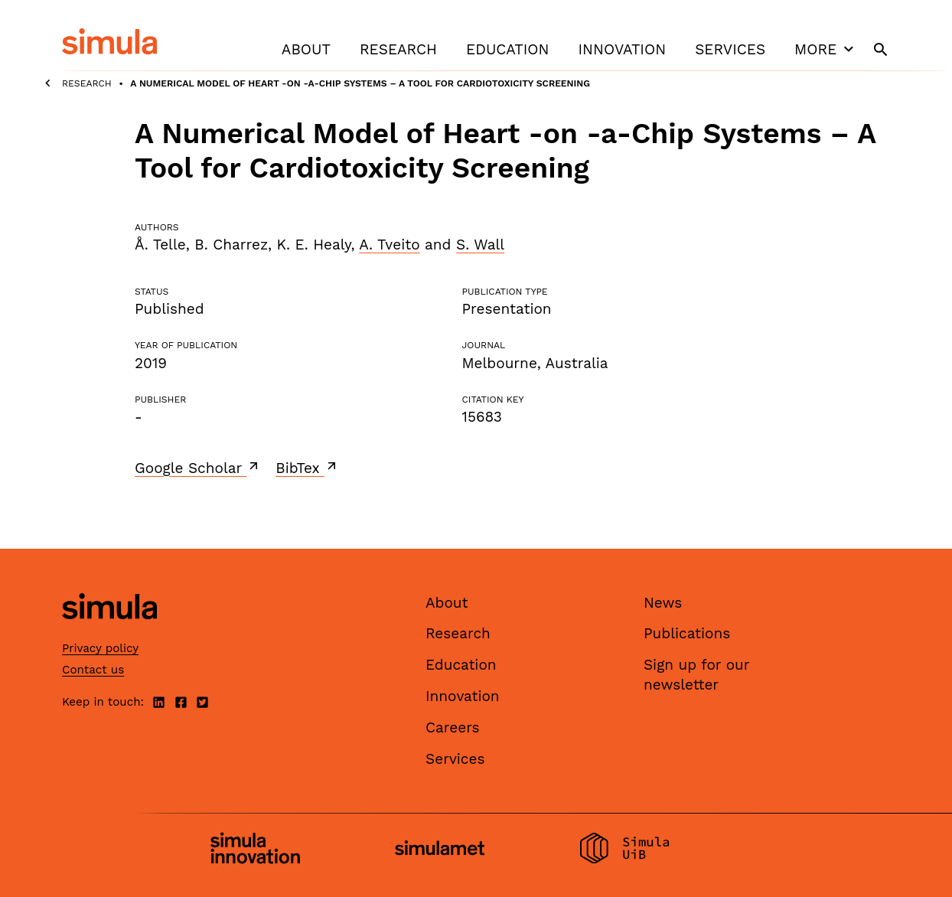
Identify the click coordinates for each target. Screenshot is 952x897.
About (306, 49)
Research (398, 49)
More (825, 49)
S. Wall (480, 244)
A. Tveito (389, 244)
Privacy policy (100, 648)
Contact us (93, 670)
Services (730, 49)
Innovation (622, 49)
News (663, 603)
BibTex (307, 467)
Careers (452, 727)
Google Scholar (198, 467)
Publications (687, 633)
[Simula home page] (109, 632)
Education (507, 49)
